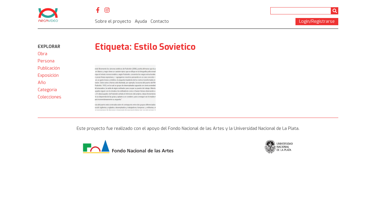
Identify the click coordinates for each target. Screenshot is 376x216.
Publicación (49, 68)
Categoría (47, 90)
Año (42, 83)
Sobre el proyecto (113, 21)
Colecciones (49, 97)
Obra (42, 54)
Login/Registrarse (317, 21)
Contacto (160, 21)
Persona (46, 61)
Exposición (48, 75)
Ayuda (141, 21)
